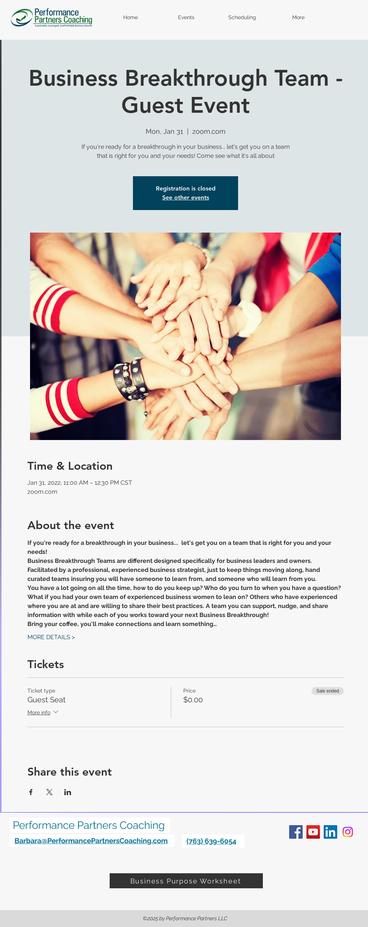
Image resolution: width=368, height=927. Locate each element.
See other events (185, 197)
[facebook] (296, 832)
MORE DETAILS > (51, 637)
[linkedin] (330, 832)
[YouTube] (313, 832)
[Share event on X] (49, 792)
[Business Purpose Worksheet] (186, 880)
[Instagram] (347, 832)
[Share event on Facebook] (31, 792)
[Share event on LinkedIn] (67, 792)
